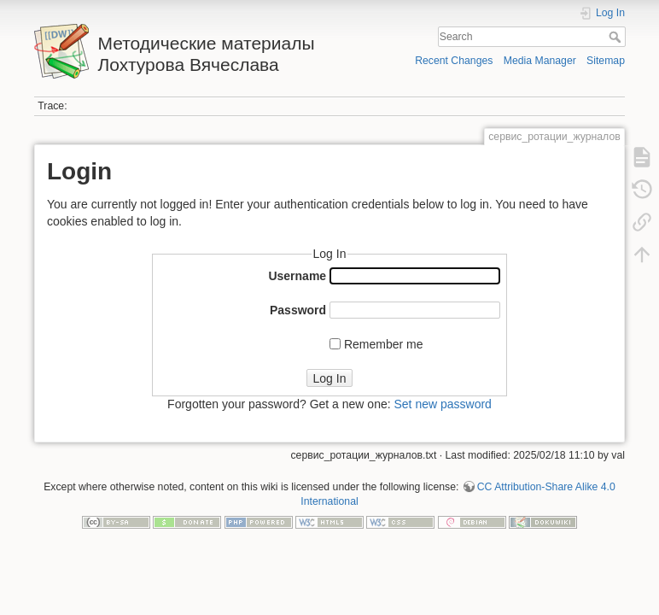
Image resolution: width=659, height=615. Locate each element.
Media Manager (540, 61)
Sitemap (605, 61)
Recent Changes (454, 61)
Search (617, 37)
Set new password (442, 404)
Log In (330, 378)
